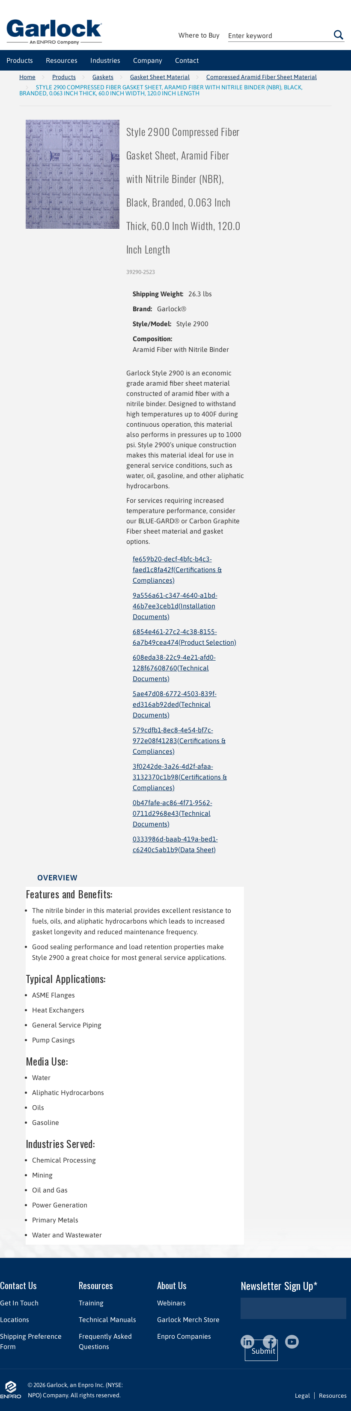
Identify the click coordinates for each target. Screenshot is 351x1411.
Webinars (171, 1303)
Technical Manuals (107, 1319)
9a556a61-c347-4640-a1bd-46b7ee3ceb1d (175, 605)
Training (91, 1303)
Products (64, 77)
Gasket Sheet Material (160, 77)
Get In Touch (19, 1303)
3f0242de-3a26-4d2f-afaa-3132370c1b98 (180, 776)
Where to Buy (199, 35)
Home (27, 77)
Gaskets (102, 77)
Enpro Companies (184, 1336)
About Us (172, 1285)
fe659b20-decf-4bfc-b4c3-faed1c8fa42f (177, 569)
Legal (302, 1395)
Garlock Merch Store (188, 1319)
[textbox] (286, 35)
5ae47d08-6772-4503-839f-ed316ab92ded (175, 704)
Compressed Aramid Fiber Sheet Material (261, 77)
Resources (96, 1285)
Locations (14, 1319)
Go (339, 35)
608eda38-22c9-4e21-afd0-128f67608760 (174, 667)
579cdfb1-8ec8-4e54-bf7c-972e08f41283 (179, 740)
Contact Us (18, 1285)
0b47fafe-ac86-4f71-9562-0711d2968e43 (172, 813)
